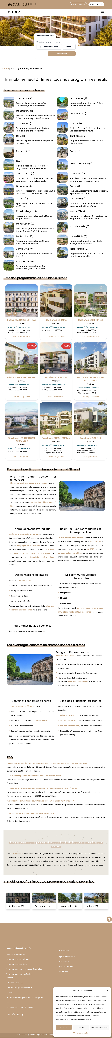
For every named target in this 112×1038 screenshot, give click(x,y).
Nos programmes (19, 69)
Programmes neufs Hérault (17, 959)
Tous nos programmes (15, 954)
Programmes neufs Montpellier (19, 974)
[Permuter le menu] (102, 12)
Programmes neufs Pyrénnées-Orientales (24, 969)
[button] (108, 991)
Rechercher (62, 54)
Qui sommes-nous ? (67, 957)
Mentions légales (52, 1035)
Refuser (81, 1027)
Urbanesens (17, 854)
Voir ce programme (21, 336)
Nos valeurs (64, 962)
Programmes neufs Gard (16, 964)
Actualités (63, 972)
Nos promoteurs (66, 967)
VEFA (72, 656)
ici (43, 631)
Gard (32, 69)
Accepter (63, 1027)
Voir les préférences (99, 1027)
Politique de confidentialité (82, 1033)
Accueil (5, 69)
